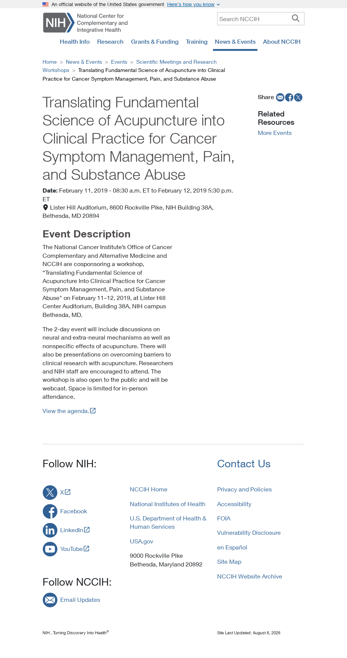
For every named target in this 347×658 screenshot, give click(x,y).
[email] (279, 97)
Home (50, 61)
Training (196, 41)
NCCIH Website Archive (249, 576)
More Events (275, 132)
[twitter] (298, 97)
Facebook (73, 510)
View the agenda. (66, 410)
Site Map (229, 561)
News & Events (235, 41)
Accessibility (234, 503)
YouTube (71, 548)
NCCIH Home (148, 489)
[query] (260, 18)
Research (110, 41)
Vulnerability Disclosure (249, 532)
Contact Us (244, 463)
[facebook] (289, 97)
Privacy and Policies (244, 489)
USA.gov (141, 541)
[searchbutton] (296, 18)
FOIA (223, 518)
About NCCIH (282, 41)
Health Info (75, 41)
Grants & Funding (154, 41)
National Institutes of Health (167, 503)
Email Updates (80, 599)
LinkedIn (71, 529)
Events (119, 61)
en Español (232, 547)
